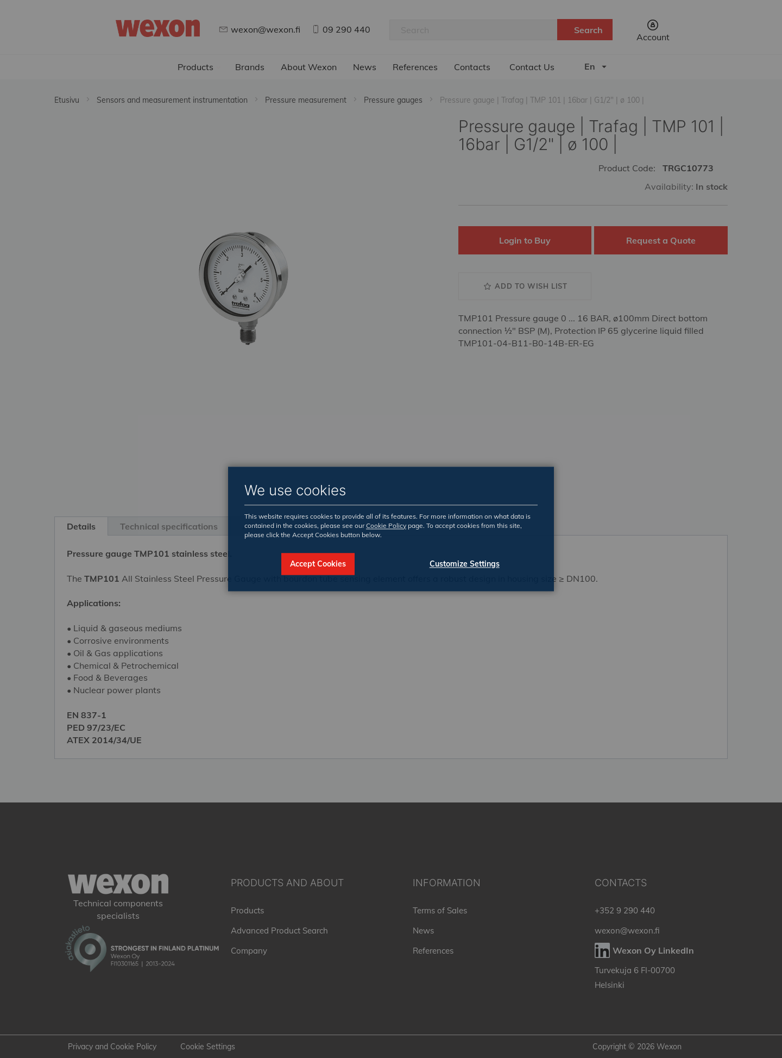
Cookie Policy (386, 525)
